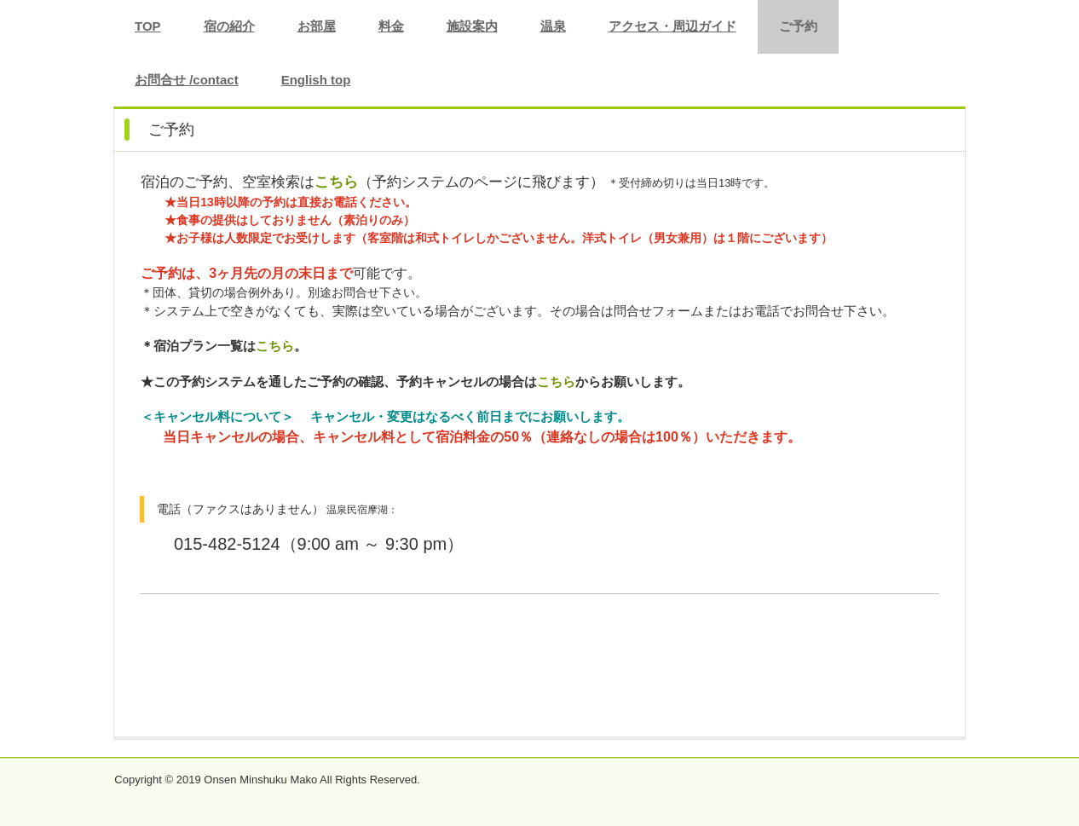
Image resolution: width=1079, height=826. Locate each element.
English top (316, 79)
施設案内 (472, 26)
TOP (148, 26)
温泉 (553, 26)
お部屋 (316, 26)
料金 (391, 26)
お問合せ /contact (187, 79)
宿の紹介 (229, 26)
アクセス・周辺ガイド (672, 26)
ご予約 (798, 26)
